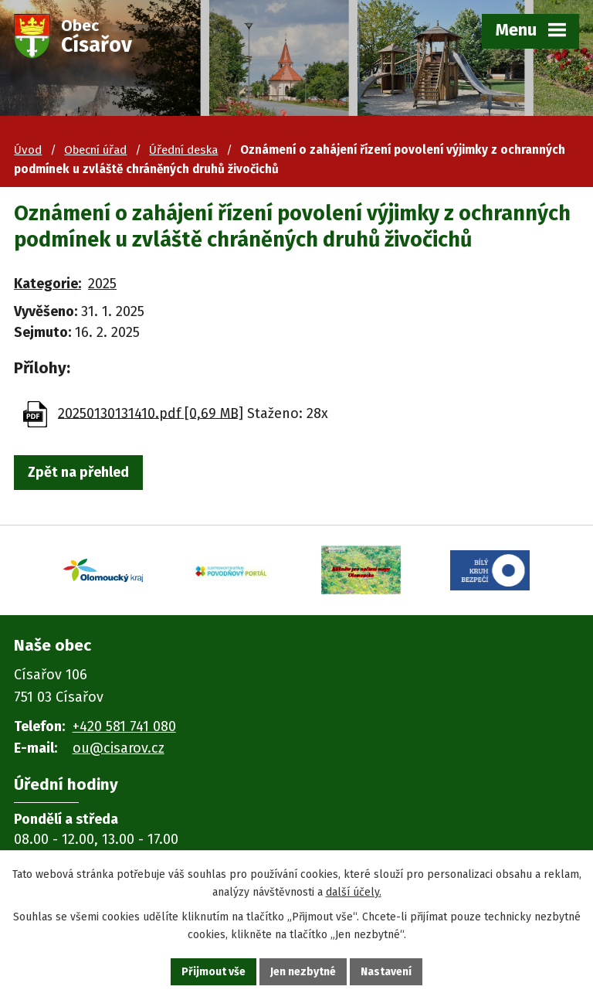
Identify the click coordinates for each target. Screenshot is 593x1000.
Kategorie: (47, 283)
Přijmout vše (213, 971)
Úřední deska (183, 150)
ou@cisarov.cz (118, 748)
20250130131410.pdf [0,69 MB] (150, 412)
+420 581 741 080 (124, 726)
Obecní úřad (95, 150)
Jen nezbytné (303, 971)
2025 (102, 283)
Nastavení (386, 971)
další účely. (353, 892)
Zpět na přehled (78, 472)
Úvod (28, 150)
